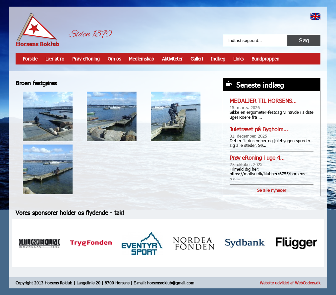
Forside (30, 59)
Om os (114, 59)
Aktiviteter (172, 59)
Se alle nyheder (271, 190)
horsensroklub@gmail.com (170, 282)
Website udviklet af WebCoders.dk (290, 282)
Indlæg (218, 59)
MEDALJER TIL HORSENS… (263, 101)
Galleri (197, 59)
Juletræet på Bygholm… (259, 129)
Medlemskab (141, 59)
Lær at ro (54, 59)
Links (238, 59)
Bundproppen (265, 59)
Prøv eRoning (86, 59)
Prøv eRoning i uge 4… (257, 157)
